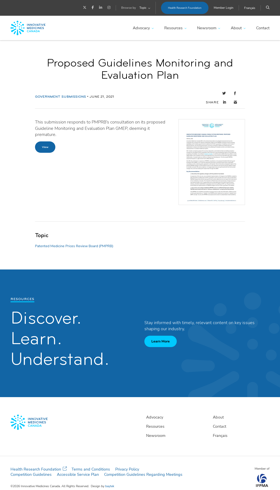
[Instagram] (108, 7)
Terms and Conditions (91, 460)
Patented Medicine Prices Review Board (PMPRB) (74, 237)
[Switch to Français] (249, 8)
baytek (109, 477)
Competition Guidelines (31, 465)
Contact (263, 28)
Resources (173, 28)
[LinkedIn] (100, 7)
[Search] (268, 7)
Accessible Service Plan (78, 465)
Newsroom (206, 28)
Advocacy (141, 28)
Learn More (160, 332)
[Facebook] (93, 7)
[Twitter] (84, 7)
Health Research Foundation (184, 8)
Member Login (223, 8)
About (236, 28)
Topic (142, 8)
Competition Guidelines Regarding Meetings (143, 465)
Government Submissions (60, 92)
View (45, 138)
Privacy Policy (127, 460)
